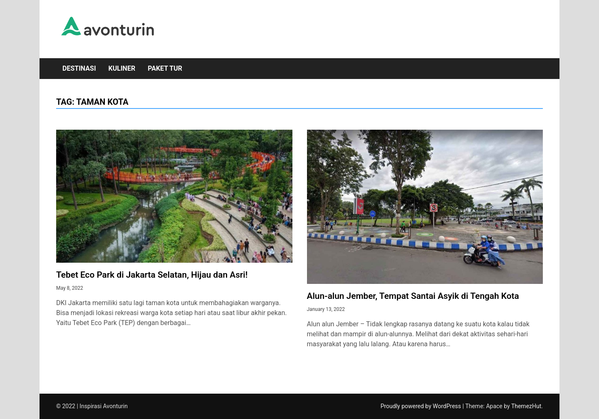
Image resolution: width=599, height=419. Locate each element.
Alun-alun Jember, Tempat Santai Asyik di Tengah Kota (413, 296)
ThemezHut (526, 406)
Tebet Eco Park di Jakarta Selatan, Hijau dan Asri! (152, 275)
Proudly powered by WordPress (422, 406)
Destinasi (79, 68)
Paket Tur (165, 68)
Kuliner (122, 68)
